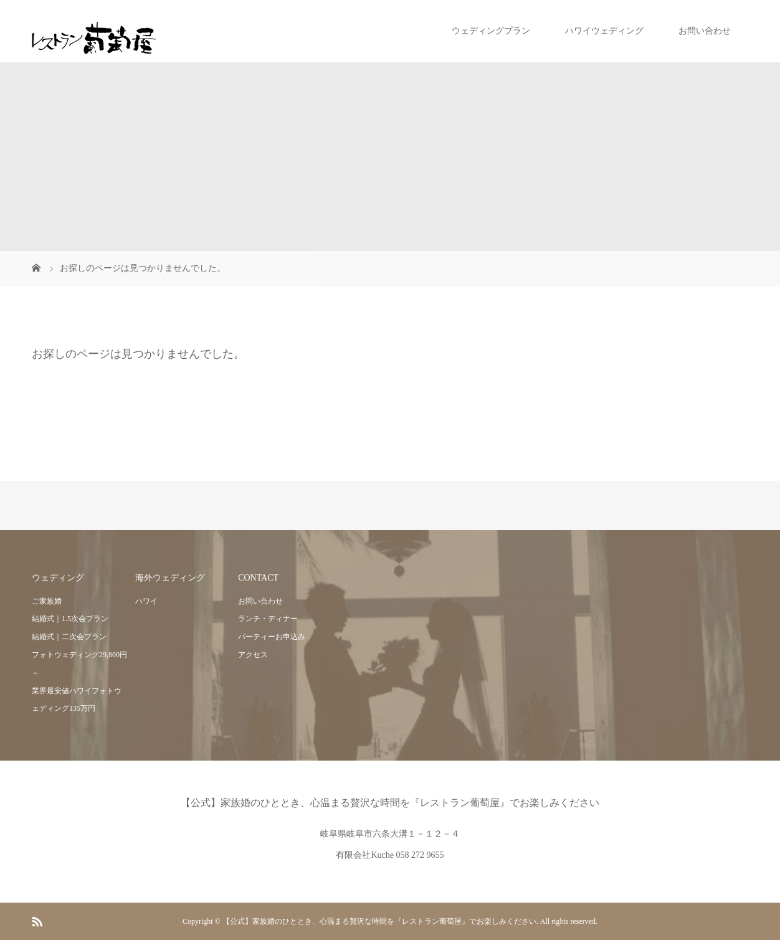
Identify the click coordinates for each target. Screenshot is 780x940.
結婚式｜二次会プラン (69, 636)
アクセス (253, 654)
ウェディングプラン (491, 31)
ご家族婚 (47, 601)
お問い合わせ (704, 31)
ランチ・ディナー (268, 618)
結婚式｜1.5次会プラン (70, 618)
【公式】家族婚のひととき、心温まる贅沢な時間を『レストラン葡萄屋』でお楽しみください (390, 802)
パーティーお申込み (271, 636)
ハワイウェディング (604, 31)
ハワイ (146, 601)
